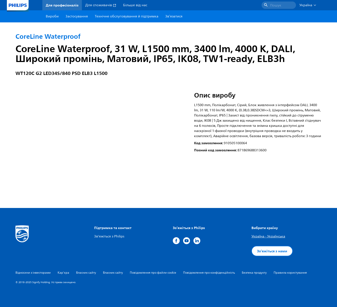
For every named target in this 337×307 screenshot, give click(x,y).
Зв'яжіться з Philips (109, 236)
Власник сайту (86, 272)
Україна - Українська (268, 236)
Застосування (77, 16)
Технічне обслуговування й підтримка (126, 16)
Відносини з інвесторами (33, 272)
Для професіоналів (62, 5)
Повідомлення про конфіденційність (209, 272)
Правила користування (290, 272)
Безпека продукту (254, 272)
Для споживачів (100, 5)
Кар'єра (63, 272)
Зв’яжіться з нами (272, 251)
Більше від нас (135, 5)
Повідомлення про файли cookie (153, 272)
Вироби (52, 16)
